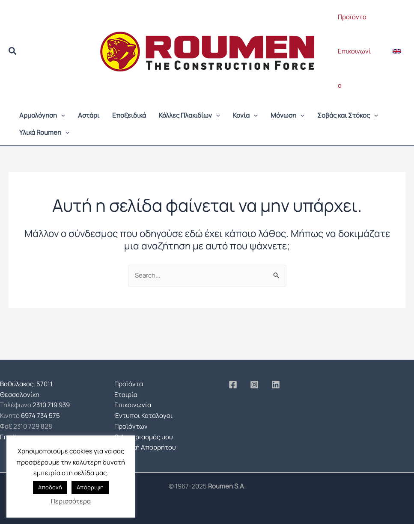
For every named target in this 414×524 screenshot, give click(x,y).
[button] (13, 52)
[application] (61, 115)
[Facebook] (233, 384)
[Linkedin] (275, 384)
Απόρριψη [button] (90, 487)
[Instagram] (254, 384)
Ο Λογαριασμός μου (143, 436)
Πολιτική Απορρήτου (145, 447)
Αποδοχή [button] (50, 487)
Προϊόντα (352, 16)
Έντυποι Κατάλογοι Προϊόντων (143, 421)
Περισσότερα (71, 501)
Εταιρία (125, 394)
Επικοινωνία (354, 68)
